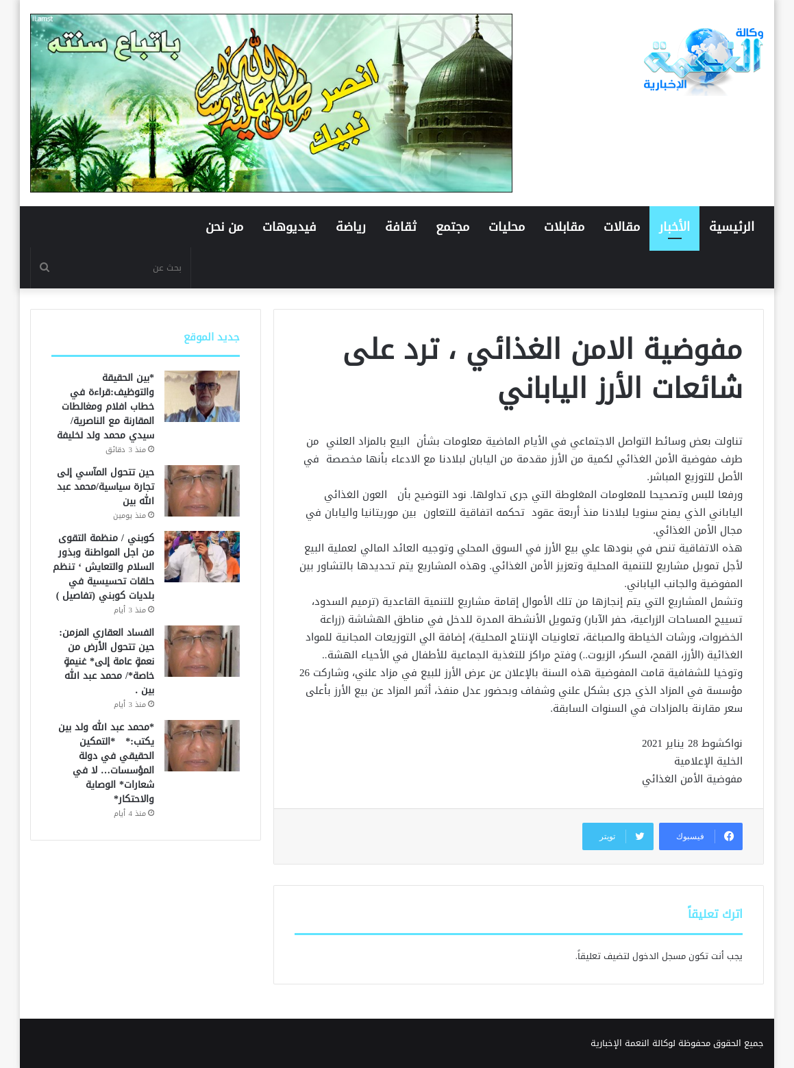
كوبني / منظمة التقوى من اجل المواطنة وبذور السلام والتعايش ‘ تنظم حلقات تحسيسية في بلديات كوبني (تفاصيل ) (103, 567)
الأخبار (674, 226)
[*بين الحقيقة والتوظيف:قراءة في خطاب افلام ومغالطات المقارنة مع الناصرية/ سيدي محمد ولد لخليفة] (202, 396)
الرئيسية (731, 226)
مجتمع (452, 226)
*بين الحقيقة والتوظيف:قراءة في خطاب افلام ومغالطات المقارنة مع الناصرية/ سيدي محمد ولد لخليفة (105, 407)
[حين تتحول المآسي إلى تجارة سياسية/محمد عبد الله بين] (202, 491)
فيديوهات (289, 226)
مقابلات (564, 226)
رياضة (351, 226)
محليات (506, 226)
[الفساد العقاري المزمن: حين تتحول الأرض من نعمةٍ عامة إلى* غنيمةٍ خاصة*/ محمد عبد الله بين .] (202, 651)
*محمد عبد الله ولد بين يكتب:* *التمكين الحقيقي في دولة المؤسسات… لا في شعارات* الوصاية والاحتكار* (106, 763)
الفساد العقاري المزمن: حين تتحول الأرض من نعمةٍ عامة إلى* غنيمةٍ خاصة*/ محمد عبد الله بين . (106, 661)
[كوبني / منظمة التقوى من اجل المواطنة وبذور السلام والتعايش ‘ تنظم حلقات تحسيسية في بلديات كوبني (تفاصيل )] (202, 556)
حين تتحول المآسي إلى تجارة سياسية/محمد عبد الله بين (105, 486)
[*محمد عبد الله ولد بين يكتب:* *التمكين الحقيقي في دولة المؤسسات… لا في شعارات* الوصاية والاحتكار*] (202, 745)
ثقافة (401, 226)
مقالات (622, 226)
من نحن (224, 226)
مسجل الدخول (659, 956)
